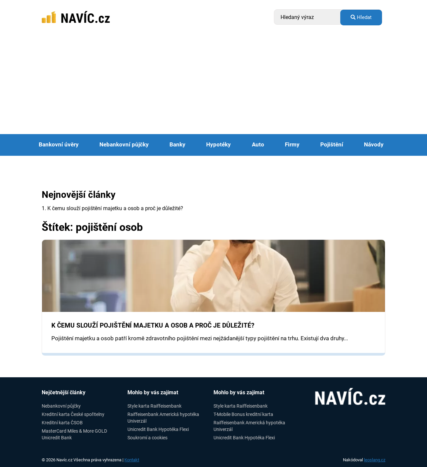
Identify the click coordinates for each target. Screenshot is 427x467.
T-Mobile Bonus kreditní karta (243, 414)
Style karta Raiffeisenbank (154, 406)
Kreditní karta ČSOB (62, 422)
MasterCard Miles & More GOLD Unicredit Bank (74, 434)
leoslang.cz (374, 459)
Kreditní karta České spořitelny (73, 414)
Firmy (292, 144)
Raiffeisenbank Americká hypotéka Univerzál (163, 417)
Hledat (361, 17)
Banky (177, 144)
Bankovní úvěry (59, 144)
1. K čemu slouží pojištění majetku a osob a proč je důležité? (112, 208)
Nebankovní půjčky (124, 144)
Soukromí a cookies (147, 437)
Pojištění (331, 144)
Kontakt (131, 459)
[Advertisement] (213, 84)
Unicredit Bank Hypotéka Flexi (158, 429)
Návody (374, 144)
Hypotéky (218, 144)
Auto (258, 144)
